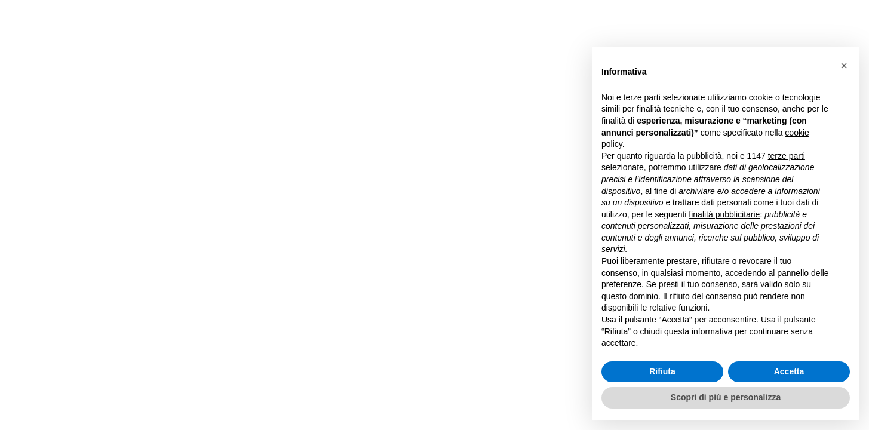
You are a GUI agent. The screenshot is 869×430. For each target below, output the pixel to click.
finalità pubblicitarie (724, 214)
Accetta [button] (789, 371)
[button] (843, 65)
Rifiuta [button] (662, 371)
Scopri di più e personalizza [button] (726, 397)
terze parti (786, 156)
